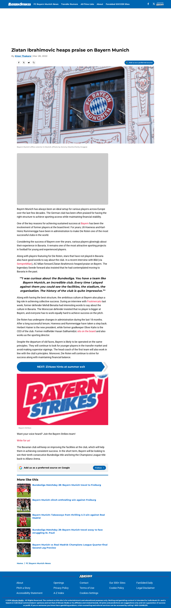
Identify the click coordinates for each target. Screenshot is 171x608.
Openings (59, 582)
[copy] (34, 62)
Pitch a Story (23, 587)
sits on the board (86, 331)
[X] (154, 4)
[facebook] (148, 4)
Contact (84, 582)
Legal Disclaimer (145, 587)
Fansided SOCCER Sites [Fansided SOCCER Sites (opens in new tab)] (117, 4)
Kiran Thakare (23, 56)
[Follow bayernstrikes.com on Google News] (99, 468)
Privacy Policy (61, 587)
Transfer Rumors (69, 4)
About (100, 4)
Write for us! (23, 440)
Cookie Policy (116, 587)
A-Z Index (59, 593)
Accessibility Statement (29, 593)
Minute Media (18, 600)
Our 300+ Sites (117, 582)
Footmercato (94, 301)
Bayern (84, 223)
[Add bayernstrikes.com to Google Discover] (139, 63)
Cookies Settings (89, 593)
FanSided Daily (144, 582)
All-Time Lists (87, 4)
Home (20, 563)
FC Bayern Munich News (46, 4)
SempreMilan (24, 263)
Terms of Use (87, 587)
